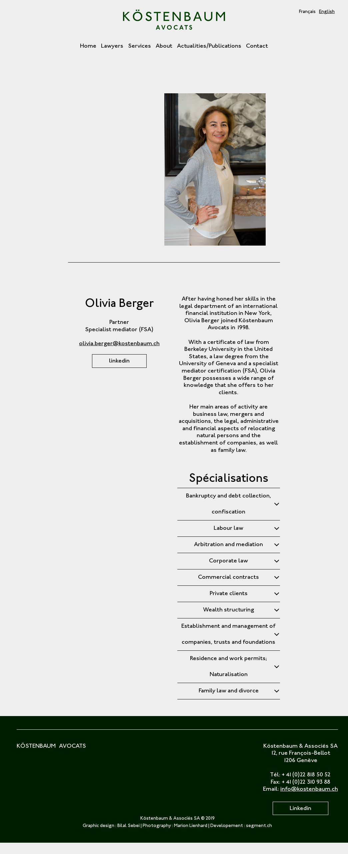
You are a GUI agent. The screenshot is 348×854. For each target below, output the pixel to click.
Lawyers (112, 46)
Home (88, 46)
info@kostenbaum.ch (309, 789)
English (327, 12)
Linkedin (300, 808)
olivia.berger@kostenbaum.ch (119, 344)
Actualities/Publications (209, 46)
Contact (257, 46)
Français (307, 12)
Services (139, 46)
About (164, 46)
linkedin (119, 361)
